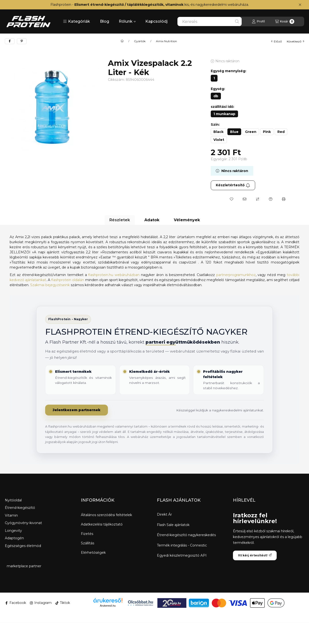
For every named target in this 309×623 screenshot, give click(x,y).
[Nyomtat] (284, 199)
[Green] (250, 131)
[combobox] (209, 21)
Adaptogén (14, 538)
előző (276, 41)
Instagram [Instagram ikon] (41, 603)
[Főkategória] (122, 41)
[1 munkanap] (224, 114)
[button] (76, 21)
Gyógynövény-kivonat (23, 523)
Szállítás (87, 543)
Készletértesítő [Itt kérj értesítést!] (233, 185)
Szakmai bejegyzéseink (50, 285)
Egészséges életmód (23, 546)
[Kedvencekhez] (231, 199)
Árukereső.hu (108, 605)
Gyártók (140, 41)
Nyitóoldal (13, 500)
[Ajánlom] (244, 199)
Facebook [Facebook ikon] (15, 603)
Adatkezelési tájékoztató (102, 524)
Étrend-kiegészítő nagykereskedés (186, 535)
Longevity (13, 530)
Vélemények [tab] (187, 220)
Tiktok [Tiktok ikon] (62, 603)
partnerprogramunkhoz (236, 275)
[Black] (218, 131)
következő (295, 41)
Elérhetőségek (93, 552)
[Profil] (258, 21)
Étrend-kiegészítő (20, 507)
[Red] (281, 131)
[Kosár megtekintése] (285, 21)
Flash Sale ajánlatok (173, 525)
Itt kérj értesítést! (255, 555)
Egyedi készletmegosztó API (182, 556)
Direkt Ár (164, 514)
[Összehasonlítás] (257, 199)
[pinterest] (22, 41)
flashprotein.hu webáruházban (114, 275)
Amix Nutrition (166, 41)
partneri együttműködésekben (183, 342)
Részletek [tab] (119, 220)
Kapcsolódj (156, 21)
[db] (216, 96)
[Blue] (234, 131)
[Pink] (267, 131)
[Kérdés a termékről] (271, 199)
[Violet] (219, 139)
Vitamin (11, 515)
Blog (104, 21)
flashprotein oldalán (67, 280)
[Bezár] (300, 4)
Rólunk (127, 21)
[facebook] (9, 41)
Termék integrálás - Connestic (182, 545)
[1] (214, 78)
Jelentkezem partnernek (76, 410)
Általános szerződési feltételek (106, 515)
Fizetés (87, 534)
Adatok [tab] (151, 220)
